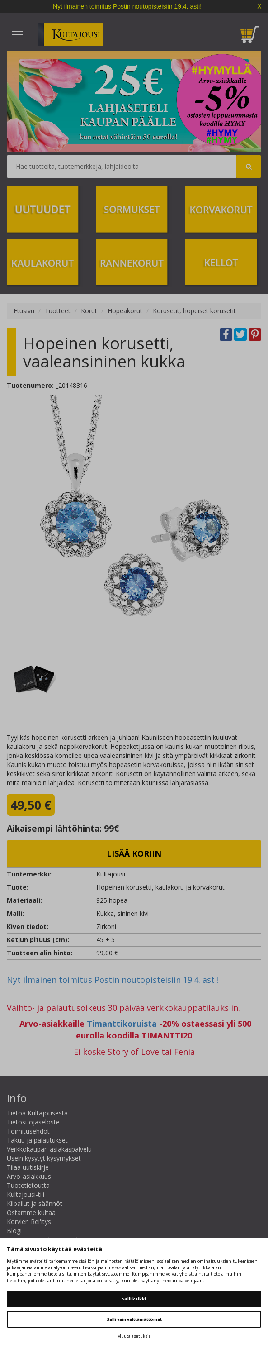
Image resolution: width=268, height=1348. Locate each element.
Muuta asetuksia (134, 1336)
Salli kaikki (134, 1299)
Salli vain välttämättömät (134, 1319)
